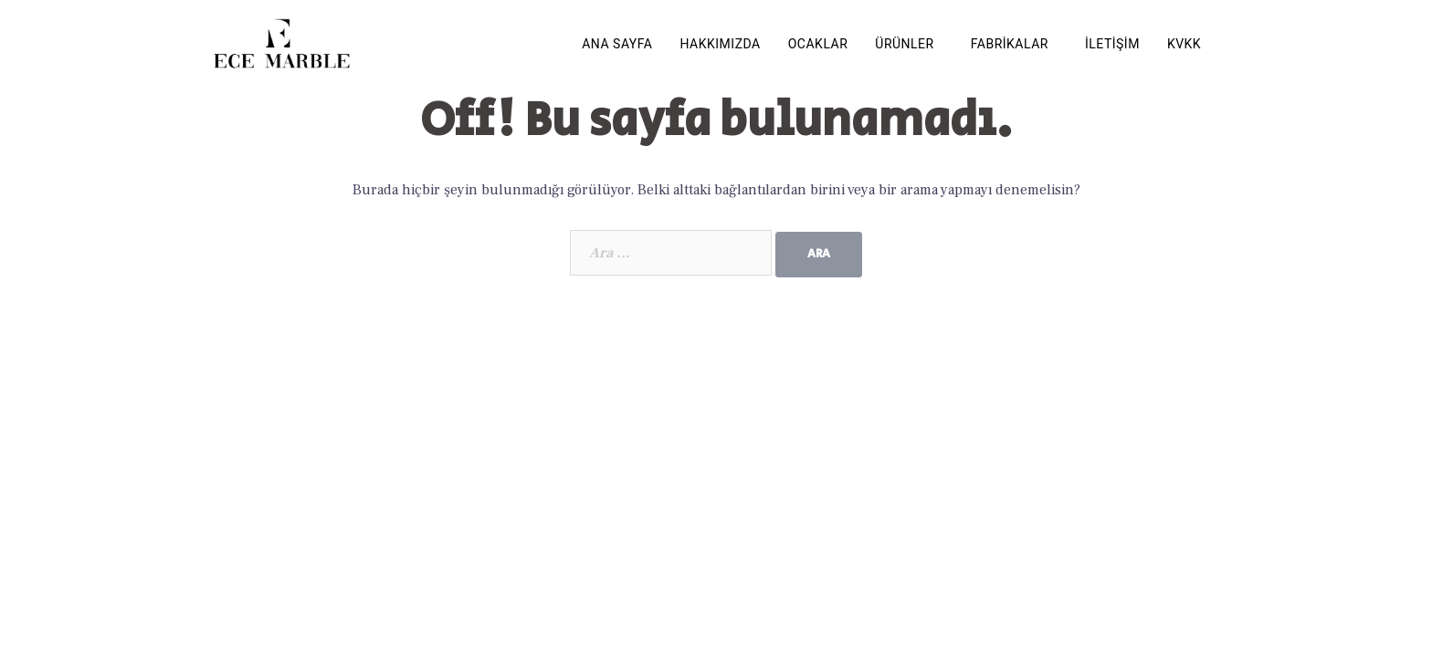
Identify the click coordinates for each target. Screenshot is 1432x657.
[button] (908, 44)
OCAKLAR (818, 43)
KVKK (1184, 43)
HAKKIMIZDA (720, 43)
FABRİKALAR (1009, 43)
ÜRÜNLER (904, 43)
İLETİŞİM (1112, 43)
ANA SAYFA (617, 43)
